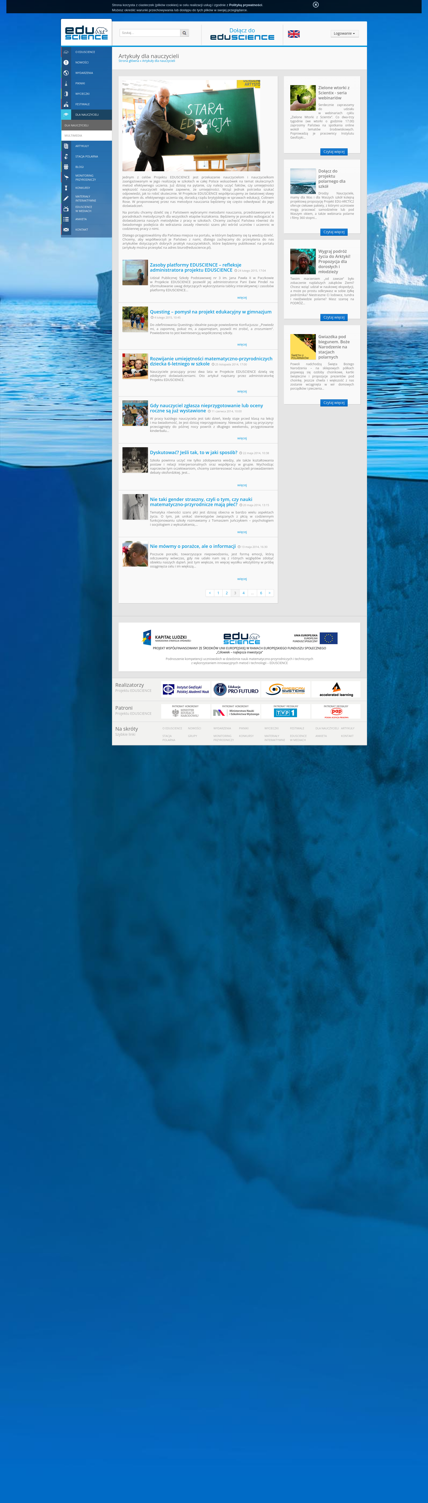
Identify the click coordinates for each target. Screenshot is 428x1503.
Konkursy (246, 736)
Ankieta (321, 736)
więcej (242, 297)
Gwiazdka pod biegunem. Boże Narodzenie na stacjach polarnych (334, 347)
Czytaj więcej (334, 151)
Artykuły (348, 728)
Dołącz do (242, 33)
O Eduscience (172, 728)
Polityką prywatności (245, 5)
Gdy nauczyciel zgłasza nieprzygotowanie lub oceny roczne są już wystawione (206, 408)
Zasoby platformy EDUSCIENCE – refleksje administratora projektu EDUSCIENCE (195, 267)
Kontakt (347, 736)
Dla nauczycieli (327, 728)
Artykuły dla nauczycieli (158, 61)
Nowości (194, 728)
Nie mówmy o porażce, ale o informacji (193, 546)
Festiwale (297, 728)
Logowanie (343, 33)
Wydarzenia (222, 728)
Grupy (192, 736)
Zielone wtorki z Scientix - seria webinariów (333, 93)
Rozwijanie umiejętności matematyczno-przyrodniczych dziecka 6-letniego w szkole (211, 361)
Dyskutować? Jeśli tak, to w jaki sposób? (193, 452)
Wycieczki (272, 728)
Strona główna (129, 61)
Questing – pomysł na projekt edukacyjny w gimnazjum (211, 312)
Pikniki (244, 728)
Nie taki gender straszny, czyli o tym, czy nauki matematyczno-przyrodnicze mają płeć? (201, 501)
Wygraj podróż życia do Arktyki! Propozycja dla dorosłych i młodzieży (334, 261)
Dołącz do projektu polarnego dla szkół (331, 178)
